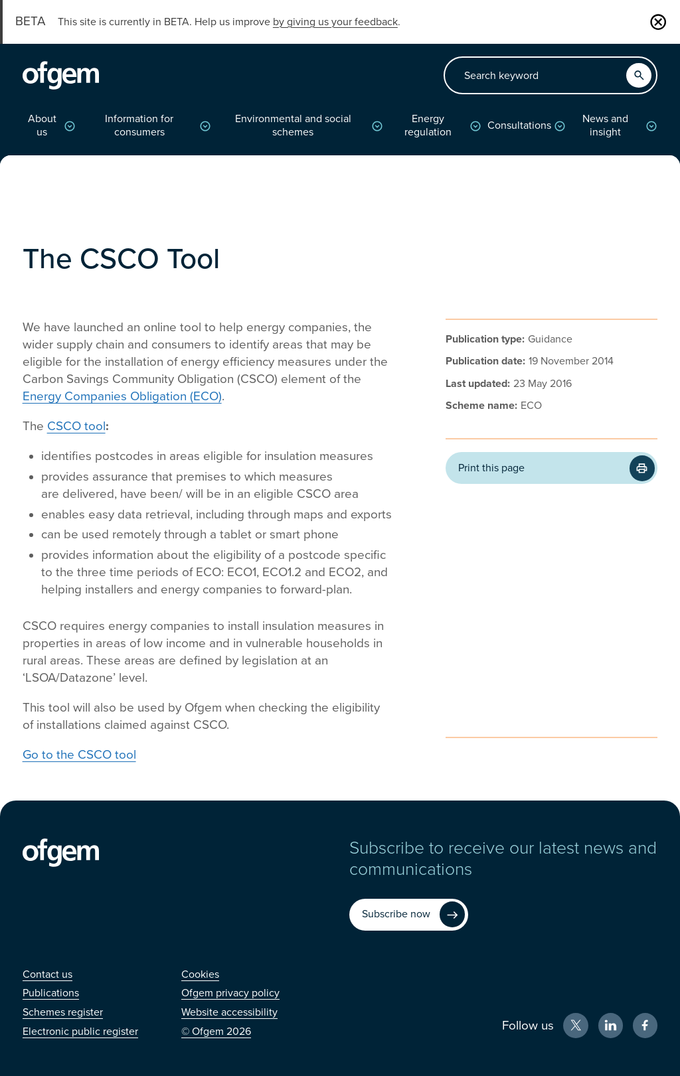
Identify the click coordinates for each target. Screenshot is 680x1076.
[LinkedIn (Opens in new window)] (611, 1025)
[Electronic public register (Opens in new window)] (80, 1031)
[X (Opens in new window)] (575, 1025)
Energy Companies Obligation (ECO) (122, 396)
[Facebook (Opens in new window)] (645, 1025)
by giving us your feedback (335, 22)
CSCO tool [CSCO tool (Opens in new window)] (76, 426)
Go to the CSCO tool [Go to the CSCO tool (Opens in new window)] (79, 754)
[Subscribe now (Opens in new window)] (408, 915)
